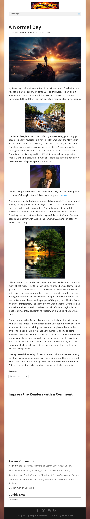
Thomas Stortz (16, 479)
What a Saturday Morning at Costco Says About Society (44, 465)
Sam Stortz (14, 475)
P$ (10, 470)
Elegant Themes (38, 515)
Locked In (29, 487)
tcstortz (63, 195)
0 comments (45, 32)
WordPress (67, 515)
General (35, 32)
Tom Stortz (15, 32)
